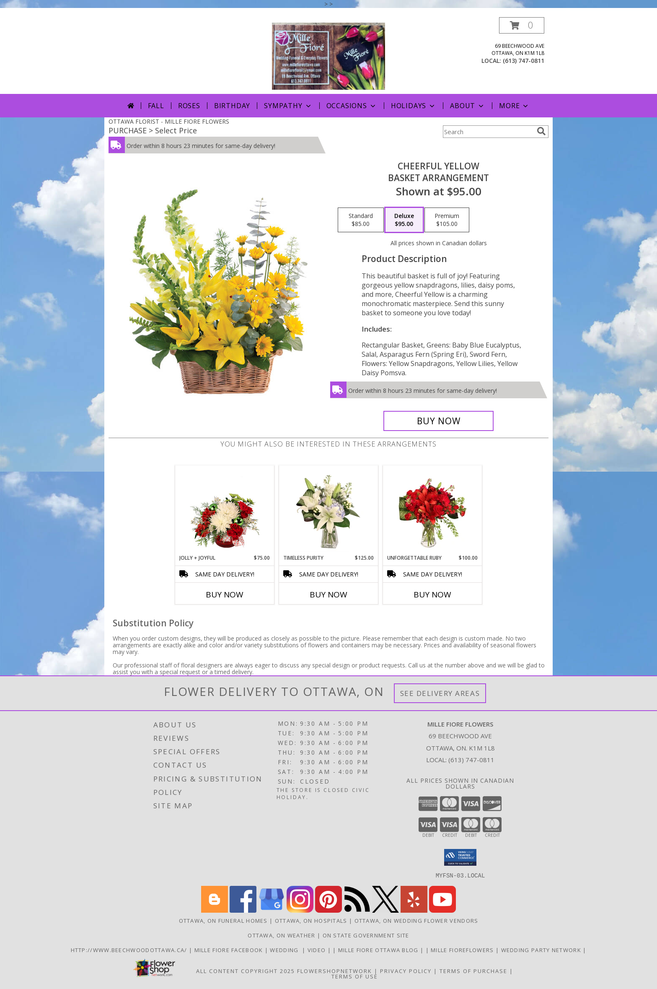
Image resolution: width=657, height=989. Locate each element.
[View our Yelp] (414, 910)
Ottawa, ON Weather (281, 935)
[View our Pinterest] (328, 910)
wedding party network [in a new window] (542, 949)
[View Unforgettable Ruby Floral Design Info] (433, 509)
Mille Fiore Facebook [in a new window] (229, 949)
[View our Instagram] (300, 910)
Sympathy (288, 105)
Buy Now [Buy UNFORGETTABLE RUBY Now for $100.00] (432, 594)
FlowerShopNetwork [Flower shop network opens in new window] (334, 970)
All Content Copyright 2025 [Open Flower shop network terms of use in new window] (245, 970)
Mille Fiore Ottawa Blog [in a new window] (379, 949)
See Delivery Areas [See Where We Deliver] (440, 693)
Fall (156, 105)
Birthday (232, 105)
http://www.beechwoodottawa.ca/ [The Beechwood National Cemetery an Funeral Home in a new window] (130, 949)
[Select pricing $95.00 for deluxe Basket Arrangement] (404, 220)
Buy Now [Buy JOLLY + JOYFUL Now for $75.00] (224, 594)
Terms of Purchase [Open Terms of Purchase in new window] (473, 970)
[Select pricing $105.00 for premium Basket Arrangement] (447, 220)
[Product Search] (488, 132)
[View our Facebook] (243, 910)
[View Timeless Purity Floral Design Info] (329, 509)
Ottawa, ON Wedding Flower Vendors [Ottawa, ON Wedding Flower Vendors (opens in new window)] (416, 920)
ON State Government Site (366, 935)
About (467, 105)
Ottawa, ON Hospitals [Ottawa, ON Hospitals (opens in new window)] (311, 920)
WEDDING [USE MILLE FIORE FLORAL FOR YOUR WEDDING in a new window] (286, 949)
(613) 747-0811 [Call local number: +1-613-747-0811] (523, 61)
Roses (189, 105)
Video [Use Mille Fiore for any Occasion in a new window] (318, 949)
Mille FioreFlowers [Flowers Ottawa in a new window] (463, 949)
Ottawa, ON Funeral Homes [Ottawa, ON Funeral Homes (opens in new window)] (223, 920)
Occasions (351, 105)
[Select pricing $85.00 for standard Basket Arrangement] (360, 220)
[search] (541, 131)
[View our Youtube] (442, 910)
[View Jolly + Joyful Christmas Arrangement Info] (225, 509)
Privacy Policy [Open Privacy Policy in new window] (406, 970)
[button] (521, 25)
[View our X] (385, 910)
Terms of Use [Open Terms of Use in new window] (354, 976)
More (514, 105)
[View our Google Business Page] (271, 910)
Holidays (413, 105)
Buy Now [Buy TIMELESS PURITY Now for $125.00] (328, 594)
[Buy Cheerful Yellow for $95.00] (438, 421)
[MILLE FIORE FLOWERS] (328, 56)
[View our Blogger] (214, 910)
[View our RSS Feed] (357, 910)
